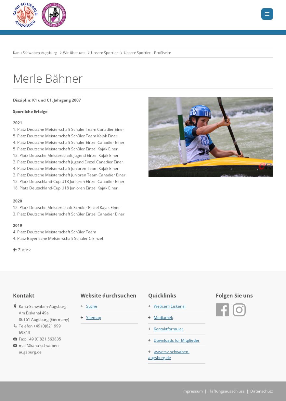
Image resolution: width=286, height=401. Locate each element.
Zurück (24, 250)
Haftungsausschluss (226, 391)
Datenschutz (261, 391)
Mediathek (163, 317)
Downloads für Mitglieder (177, 340)
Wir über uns (74, 52)
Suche (91, 306)
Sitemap (93, 317)
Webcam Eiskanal (170, 306)
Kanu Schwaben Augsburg (35, 52)
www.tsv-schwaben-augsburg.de (168, 354)
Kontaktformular (168, 329)
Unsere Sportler (104, 52)
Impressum (192, 391)
